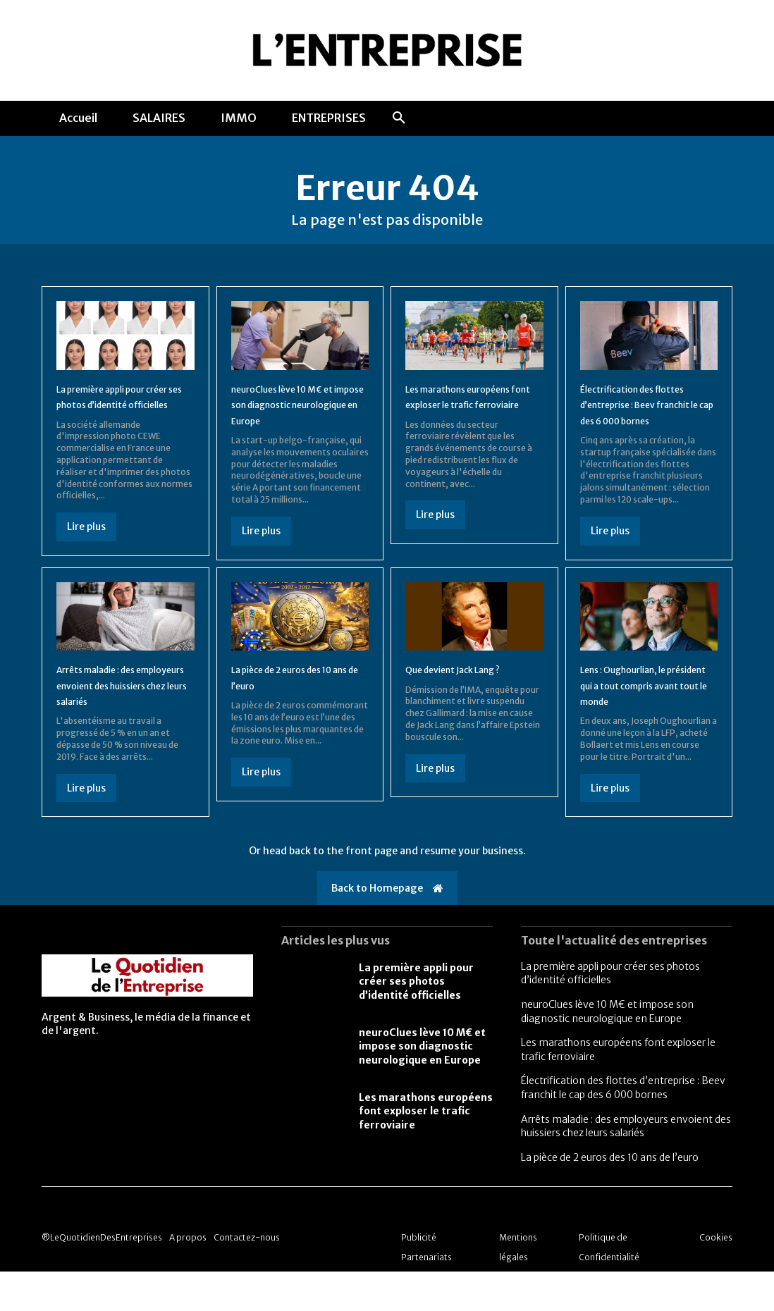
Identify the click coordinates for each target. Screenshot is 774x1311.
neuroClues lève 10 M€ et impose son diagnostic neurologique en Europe (297, 412)
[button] (398, 118)
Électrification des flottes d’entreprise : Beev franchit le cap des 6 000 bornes (623, 1127)
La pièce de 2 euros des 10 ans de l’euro (610, 1196)
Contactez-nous (247, 1277)
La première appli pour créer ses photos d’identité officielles (115, 412)
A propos (188, 1277)
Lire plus (86, 550)
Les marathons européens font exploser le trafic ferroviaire (473, 412)
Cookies (715, 1277)
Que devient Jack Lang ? (467, 693)
